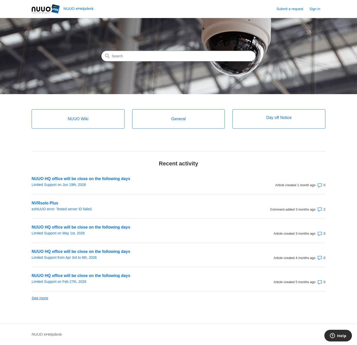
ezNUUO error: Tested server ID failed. (62, 209)
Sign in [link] (314, 9)
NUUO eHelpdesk (47, 334)
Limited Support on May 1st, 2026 (58, 233)
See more (40, 298)
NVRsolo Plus (45, 203)
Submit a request (289, 9)
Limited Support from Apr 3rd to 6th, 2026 (64, 257)
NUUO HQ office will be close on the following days (81, 179)
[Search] (178, 56)
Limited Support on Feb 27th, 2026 (59, 282)
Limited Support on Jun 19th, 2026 (59, 185)
